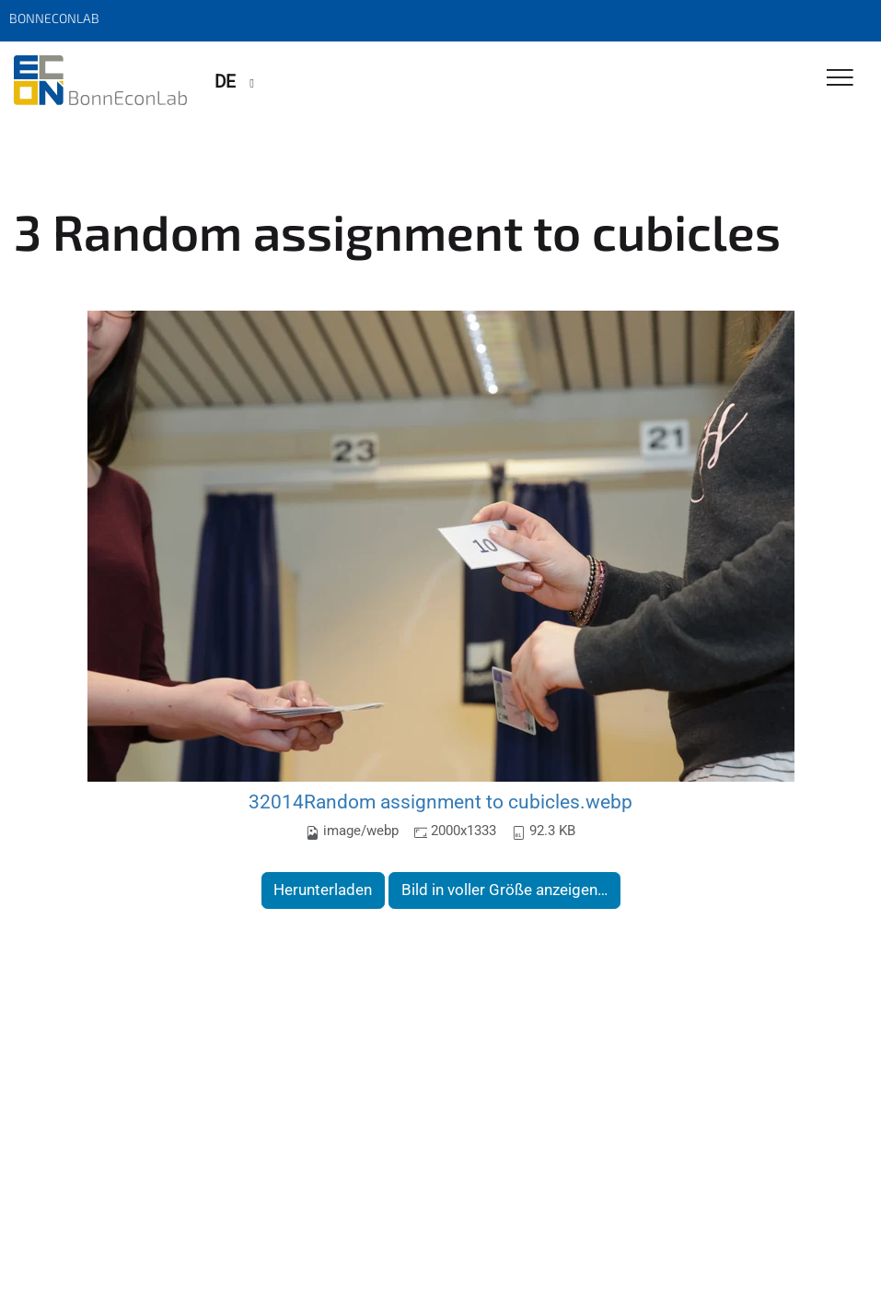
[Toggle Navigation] (840, 79)
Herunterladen (322, 889)
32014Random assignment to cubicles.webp (440, 801)
